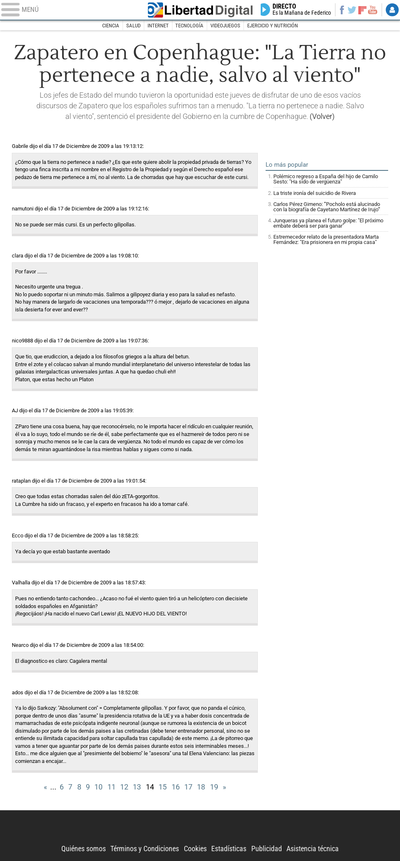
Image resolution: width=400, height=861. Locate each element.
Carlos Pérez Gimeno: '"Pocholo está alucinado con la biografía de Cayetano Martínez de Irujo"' (326, 206)
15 (163, 787)
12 (124, 787)
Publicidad (266, 848)
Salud (133, 25)
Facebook (342, 9)
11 (111, 787)
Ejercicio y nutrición (272, 25)
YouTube (372, 9)
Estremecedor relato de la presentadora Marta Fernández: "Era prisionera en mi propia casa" (326, 239)
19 (214, 787)
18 (201, 787)
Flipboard (362, 9)
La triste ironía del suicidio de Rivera (314, 193)
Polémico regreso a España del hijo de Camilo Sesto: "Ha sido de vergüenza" (325, 179)
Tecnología (189, 25)
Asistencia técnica (312, 848)
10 (98, 787)
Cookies (195, 848)
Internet (158, 25)
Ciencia (110, 25)
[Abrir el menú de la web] (70, 10)
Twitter (352, 9)
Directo (302, 9)
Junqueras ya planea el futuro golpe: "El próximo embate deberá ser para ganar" (328, 223)
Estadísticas (228, 848)
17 (188, 787)
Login (392, 9)
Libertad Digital (200, 10)
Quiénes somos (83, 848)
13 (137, 787)
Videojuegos (225, 25)
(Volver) (322, 116)
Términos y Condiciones (144, 848)
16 (176, 787)
